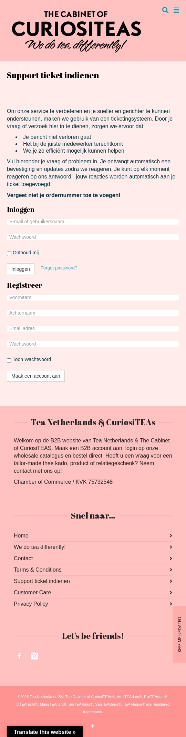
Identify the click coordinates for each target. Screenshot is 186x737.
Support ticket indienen (42, 581)
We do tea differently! (40, 547)
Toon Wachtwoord (29, 360)
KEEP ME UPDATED (179, 634)
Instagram (34, 656)
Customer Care (32, 592)
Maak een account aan (35, 376)
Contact (23, 558)
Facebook (19, 656)
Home (21, 536)
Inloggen (20, 269)
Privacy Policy (31, 604)
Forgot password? (59, 267)
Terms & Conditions (38, 570)
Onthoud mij (23, 253)
